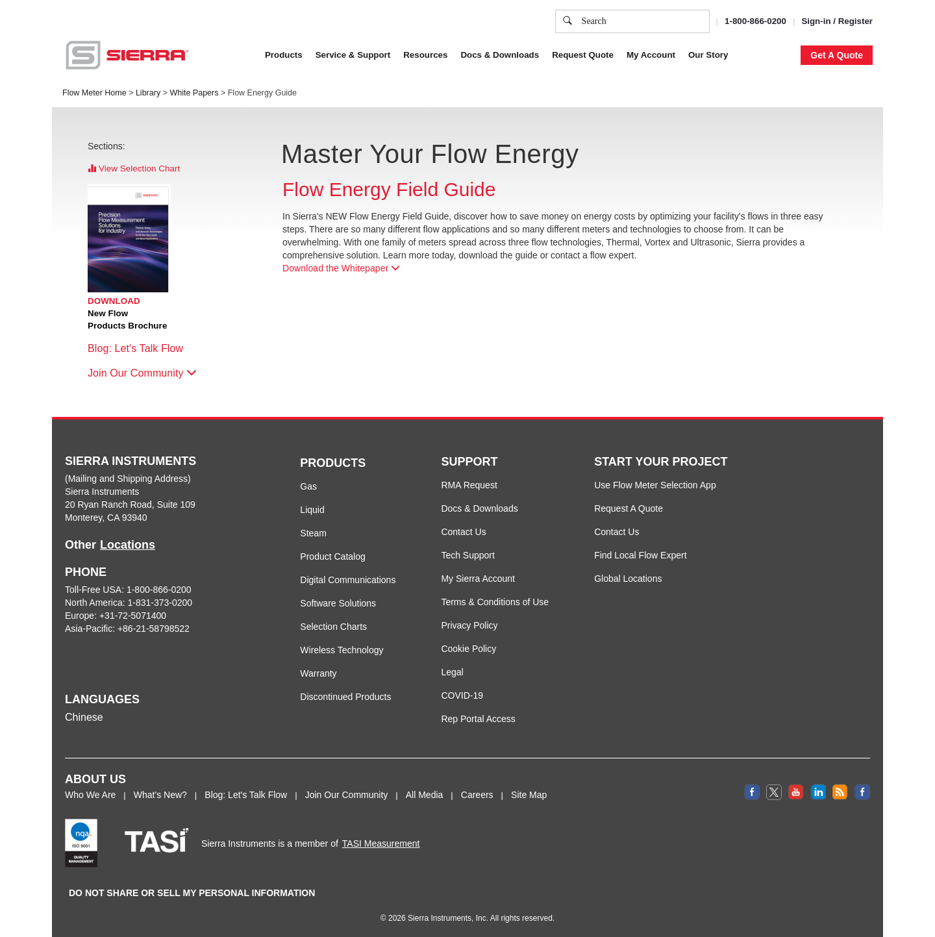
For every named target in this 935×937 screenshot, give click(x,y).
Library (148, 92)
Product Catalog (332, 556)
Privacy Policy (469, 625)
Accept (713, 27)
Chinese (84, 717)
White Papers (193, 92)
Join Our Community (142, 373)
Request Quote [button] (583, 55)
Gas (308, 486)
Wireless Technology (341, 650)
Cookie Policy (468, 648)
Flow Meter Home (94, 92)
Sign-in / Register (837, 21)
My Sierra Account (478, 578)
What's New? (160, 795)
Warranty (318, 673)
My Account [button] (651, 55)
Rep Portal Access (478, 719)
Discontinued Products (345, 697)
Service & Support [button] (353, 55)
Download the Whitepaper (341, 268)
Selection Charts (333, 626)
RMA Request (469, 485)
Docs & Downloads (479, 508)
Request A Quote (628, 508)
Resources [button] (425, 55)
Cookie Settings (645, 27)
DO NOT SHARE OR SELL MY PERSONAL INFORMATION (192, 893)
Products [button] (284, 55)
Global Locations (628, 578)
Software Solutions (338, 603)
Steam (313, 533)
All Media (424, 795)
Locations (127, 544)
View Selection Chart (134, 168)
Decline (765, 27)
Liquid (312, 510)
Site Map (529, 795)
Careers (477, 795)
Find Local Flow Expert (640, 555)
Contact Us (463, 532)
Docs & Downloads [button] (499, 55)
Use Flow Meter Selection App (655, 485)
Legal (452, 672)
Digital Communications (347, 580)
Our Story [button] (708, 55)
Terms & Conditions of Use (495, 602)
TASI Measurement (381, 843)
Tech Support (468, 555)
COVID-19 (462, 695)
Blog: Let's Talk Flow (142, 348)
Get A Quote (836, 55)
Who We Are (90, 795)
